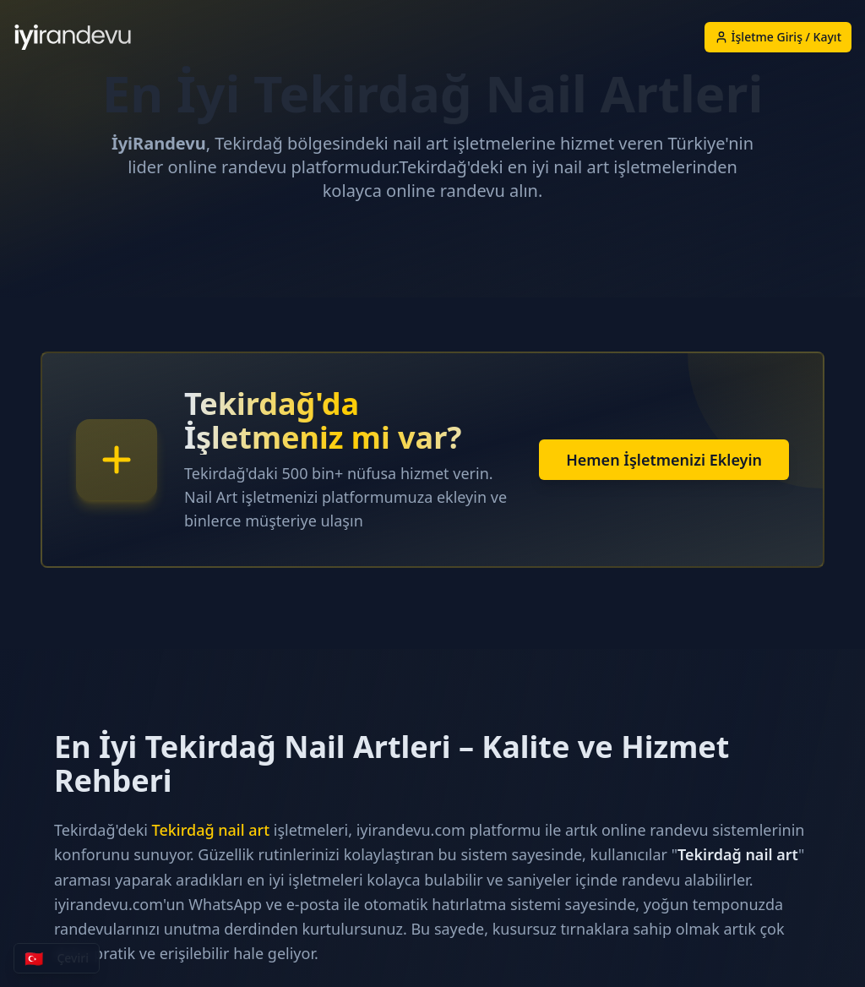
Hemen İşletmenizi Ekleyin (664, 460)
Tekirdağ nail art (210, 830)
